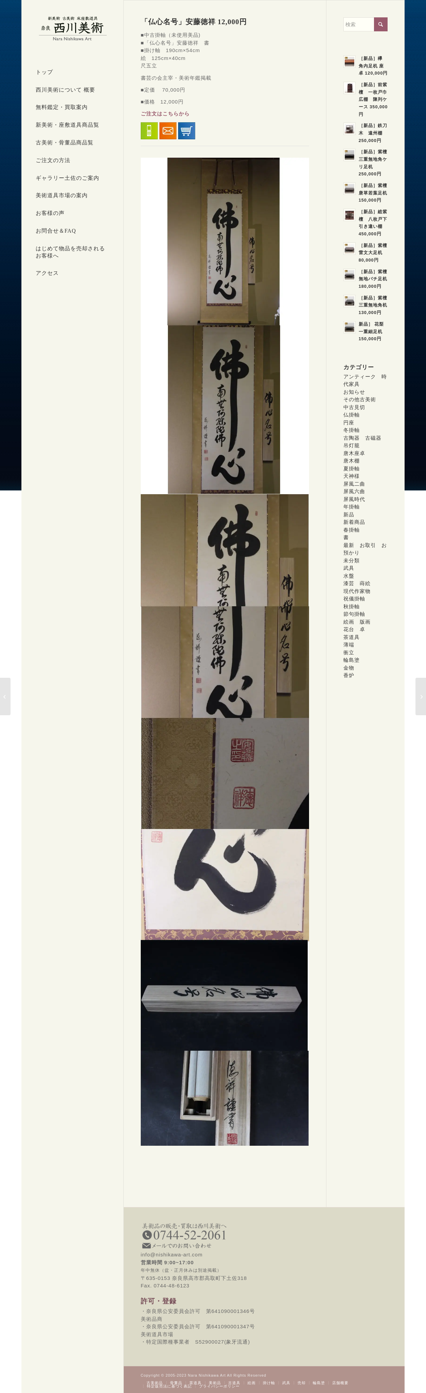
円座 (348, 422)
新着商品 (354, 522)
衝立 (348, 652)
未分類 (351, 560)
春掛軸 (351, 530)
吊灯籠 (351, 445)
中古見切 (354, 407)
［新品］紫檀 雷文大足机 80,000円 (375, 253)
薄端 (348, 644)
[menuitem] (72, 72)
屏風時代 (354, 499)
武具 (348, 568)
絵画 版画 (357, 622)
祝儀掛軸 (354, 598)
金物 (348, 668)
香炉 (348, 675)
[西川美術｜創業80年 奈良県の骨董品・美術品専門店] (72, 28)
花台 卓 (354, 629)
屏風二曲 (354, 484)
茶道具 (351, 637)
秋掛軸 (351, 606)
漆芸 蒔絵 (357, 583)
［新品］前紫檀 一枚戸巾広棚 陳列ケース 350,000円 (373, 99)
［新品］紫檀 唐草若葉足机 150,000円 (375, 193)
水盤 (348, 576)
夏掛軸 (351, 468)
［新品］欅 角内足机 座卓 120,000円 (373, 66)
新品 (348, 514)
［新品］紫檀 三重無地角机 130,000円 (375, 305)
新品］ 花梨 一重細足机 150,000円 (374, 331)
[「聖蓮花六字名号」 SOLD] (420, 696)
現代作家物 (357, 591)
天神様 (351, 476)
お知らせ (354, 392)
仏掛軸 (351, 415)
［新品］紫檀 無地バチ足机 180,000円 (375, 279)
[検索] (365, 24)
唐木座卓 (354, 453)
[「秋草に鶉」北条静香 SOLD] (5, 696)
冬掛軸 (351, 430)
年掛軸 (351, 507)
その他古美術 (359, 399)
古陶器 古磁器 (362, 438)
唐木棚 (351, 461)
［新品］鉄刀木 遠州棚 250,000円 (373, 133)
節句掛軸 (354, 614)
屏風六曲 (354, 491)
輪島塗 (351, 660)
